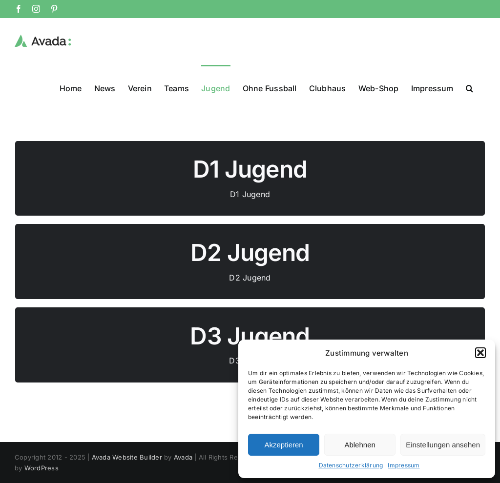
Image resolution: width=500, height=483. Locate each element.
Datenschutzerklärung (351, 465)
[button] (480, 353)
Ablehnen (359, 445)
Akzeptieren (283, 445)
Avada (183, 457)
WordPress (41, 467)
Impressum (403, 465)
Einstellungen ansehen (443, 445)
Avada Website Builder (127, 457)
